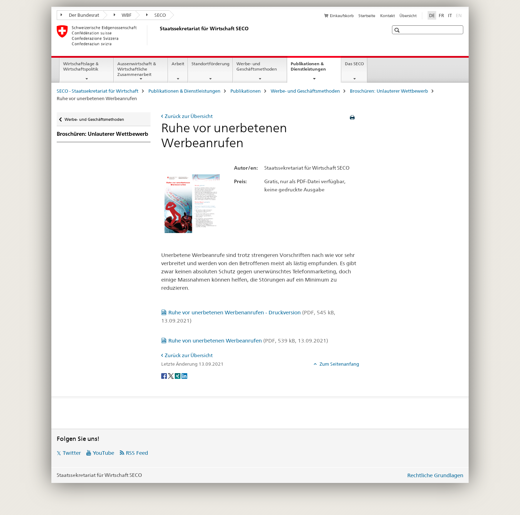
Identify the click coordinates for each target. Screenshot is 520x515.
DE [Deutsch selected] (432, 15)
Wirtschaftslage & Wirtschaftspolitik (80, 66)
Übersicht (408, 15)
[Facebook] (164, 375)
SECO (156, 15)
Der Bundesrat (80, 15)
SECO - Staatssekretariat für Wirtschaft (97, 91)
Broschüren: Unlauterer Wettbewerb (389, 91)
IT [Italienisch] (450, 15)
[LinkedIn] (184, 375)
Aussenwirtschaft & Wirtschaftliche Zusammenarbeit (136, 69)
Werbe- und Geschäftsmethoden (256, 66)
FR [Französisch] (441, 15)
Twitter (72, 452)
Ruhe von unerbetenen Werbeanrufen (248, 340)
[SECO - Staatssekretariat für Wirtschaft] (158, 35)
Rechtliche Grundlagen (435, 475)
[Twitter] (171, 375)
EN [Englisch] (459, 15)
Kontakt (387, 15)
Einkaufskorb (342, 15)
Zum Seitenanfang (338, 364)
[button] (398, 30)
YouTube (103, 452)
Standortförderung (210, 63)
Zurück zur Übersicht (189, 116)
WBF (123, 15)
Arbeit (178, 63)
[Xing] (178, 375)
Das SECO (354, 63)
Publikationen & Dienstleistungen (316, 69)
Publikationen (245, 91)
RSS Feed (137, 452)
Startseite (366, 15)
